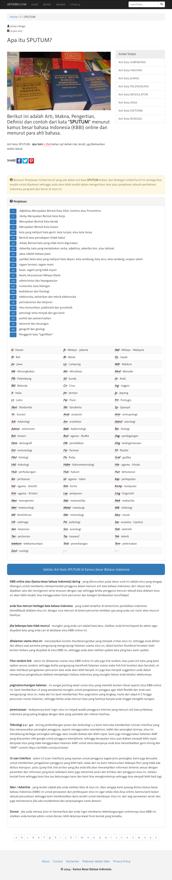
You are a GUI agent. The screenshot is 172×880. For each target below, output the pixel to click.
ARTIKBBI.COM (16, 4)
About (46, 861)
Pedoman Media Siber (96, 861)
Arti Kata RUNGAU (130, 118)
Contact (58, 861)
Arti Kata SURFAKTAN (132, 62)
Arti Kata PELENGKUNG (133, 86)
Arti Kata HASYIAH (130, 70)
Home (13, 17)
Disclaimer (72, 861)
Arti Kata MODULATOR (133, 94)
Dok (48, 144)
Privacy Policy (121, 861)
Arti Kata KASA (127, 102)
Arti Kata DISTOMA (130, 110)
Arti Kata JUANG (128, 78)
